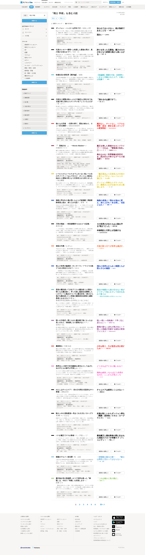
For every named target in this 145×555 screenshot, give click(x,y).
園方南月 (107, 158)
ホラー (27, 60)
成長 (84, 240)
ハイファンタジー (62, 284)
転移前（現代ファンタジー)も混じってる (68, 92)
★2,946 (59, 377)
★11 (58, 61)
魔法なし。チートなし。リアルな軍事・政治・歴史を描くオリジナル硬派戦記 (111, 126)
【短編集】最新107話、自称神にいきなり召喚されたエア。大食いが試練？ (111, 77)
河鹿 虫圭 (67, 346)
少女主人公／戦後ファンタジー (79, 166)
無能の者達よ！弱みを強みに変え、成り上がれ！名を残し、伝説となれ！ (111, 202)
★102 (58, 425)
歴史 (75, 140)
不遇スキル (64, 382)
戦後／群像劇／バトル (63, 166)
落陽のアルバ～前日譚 (64, 457)
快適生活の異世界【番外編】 (66, 75)
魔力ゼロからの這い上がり (64, 67)
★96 (58, 113)
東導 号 (84, 202)
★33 (58, 157)
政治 (79, 140)
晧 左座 (77, 457)
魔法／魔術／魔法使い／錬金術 (81, 163)
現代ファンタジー (30, 47)
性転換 (63, 339)
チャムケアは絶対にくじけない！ (111, 390)
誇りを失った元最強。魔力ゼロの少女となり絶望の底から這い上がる (111, 52)
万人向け (59, 471)
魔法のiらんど (29, 76)
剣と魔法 (85, 339)
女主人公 (82, 66)
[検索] (76, 2)
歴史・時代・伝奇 (30, 68)
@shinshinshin (103, 232)
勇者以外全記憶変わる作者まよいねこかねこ (72, 300)
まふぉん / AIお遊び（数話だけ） (79, 93)
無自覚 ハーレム (69, 384)
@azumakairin (74, 126)
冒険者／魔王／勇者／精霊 (64, 163)
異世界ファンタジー (31, 44)
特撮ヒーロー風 (65, 360)
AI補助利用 (84, 260)
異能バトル (71, 239)
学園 (63, 42)
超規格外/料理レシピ (62, 93)
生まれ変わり (70, 495)
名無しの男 (86, 28)
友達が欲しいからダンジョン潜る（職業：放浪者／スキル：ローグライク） (111, 415)
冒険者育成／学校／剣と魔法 (65, 168)
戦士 (81, 495)
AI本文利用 (60, 69)
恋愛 (26, 52)
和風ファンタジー (76, 240)
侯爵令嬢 (75, 67)
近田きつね (60, 325)
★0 (58, 255)
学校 (85, 495)
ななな (66, 415)
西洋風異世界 (60, 217)
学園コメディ (71, 449)
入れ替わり (67, 240)
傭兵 (83, 406)
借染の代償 (60, 246)
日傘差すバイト (62, 148)
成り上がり (60, 218)
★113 (58, 189)
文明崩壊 (81, 282)
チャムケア (60, 407)
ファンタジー (77, 193)
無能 (72, 217)
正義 (61, 451)
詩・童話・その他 (30, 73)
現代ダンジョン (61, 428)
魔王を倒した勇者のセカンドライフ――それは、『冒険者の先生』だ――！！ (111, 148)
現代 (58, 382)
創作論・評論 (29, 70)
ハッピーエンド (77, 313)
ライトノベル (78, 42)
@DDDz (107, 34)
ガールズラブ (81, 428)
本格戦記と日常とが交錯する (109, 230)
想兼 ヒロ (59, 483)
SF (25, 50)
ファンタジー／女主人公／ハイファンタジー (69, 162)
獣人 (78, 406)
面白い (99, 35)
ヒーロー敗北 (60, 472)
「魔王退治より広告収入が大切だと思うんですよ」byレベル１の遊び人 (111, 176)
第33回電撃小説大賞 (62, 260)
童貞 (78, 471)
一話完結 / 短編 (61, 90)
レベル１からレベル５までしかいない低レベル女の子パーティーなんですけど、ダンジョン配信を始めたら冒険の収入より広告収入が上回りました (74, 176)
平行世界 (59, 240)
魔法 (71, 218)
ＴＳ (58, 339)
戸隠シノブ (83, 435)
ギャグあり (70, 340)
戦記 (58, 140)
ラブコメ (27, 55)
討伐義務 (80, 382)
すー (80, 368)
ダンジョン (70, 42)
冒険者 (68, 217)
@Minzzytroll (112, 331)
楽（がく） (62, 104)
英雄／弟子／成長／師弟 (81, 165)
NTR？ (73, 118)
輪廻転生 (70, 284)
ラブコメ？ (60, 118)
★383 (58, 84)
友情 (65, 451)
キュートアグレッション (72, 472)
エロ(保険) (60, 384)
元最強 (88, 66)
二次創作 (27, 78)
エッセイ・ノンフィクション (34, 65)
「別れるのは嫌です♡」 (107, 99)
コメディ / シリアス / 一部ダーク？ (76, 90)
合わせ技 (78, 217)
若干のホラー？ (86, 118)
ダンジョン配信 (68, 193)
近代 (62, 140)
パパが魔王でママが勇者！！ (66, 435)
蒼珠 (80, 75)
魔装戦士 (59, 346)
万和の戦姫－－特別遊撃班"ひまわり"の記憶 (72, 224)
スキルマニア (72, 382)
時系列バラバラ (77, 89)
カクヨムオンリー (62, 44)
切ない (77, 284)
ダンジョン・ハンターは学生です (68, 28)
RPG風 (59, 340)
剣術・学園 (83, 67)
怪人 (74, 406)
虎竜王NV (65, 392)
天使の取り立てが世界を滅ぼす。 (111, 246)
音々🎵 (110, 187)
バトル (66, 218)
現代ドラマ (28, 57)
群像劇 (84, 140)
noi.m (77, 268)
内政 (66, 140)
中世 (82, 471)
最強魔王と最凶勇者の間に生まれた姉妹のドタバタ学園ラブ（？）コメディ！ (111, 438)
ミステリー (28, 63)
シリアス (70, 282)
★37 (58, 334)
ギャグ (65, 194)
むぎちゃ (69, 246)
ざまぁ (68, 314)
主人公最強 (60, 429)
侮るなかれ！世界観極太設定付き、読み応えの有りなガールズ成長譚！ (111, 156)
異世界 (84, 193)
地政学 (89, 140)
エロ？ (78, 118)
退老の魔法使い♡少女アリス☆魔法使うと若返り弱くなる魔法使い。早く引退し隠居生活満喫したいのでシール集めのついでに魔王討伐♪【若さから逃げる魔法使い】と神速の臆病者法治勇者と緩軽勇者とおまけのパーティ (74, 294)
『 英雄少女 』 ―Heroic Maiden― (71, 146)
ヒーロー (88, 406)
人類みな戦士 (79, 384)
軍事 (71, 140)
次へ (102, 504)
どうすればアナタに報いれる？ (110, 366)
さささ (101, 377)
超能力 (59, 42)
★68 (58, 212)
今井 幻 (75, 52)
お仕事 (71, 194)
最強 (84, 313)
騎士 (74, 471)
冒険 (63, 340)
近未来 (73, 360)
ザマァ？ (67, 118)
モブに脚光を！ (66, 89)
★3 (58, 135)
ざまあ (84, 217)
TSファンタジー (61, 66)
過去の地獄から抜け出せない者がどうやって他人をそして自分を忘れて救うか (111, 292)
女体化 (68, 339)
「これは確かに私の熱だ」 (108, 478)
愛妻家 (59, 89)
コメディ (59, 194)
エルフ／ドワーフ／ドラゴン (65, 165)
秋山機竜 (61, 180)
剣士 (77, 495)
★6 (58, 277)
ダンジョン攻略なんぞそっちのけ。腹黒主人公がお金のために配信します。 (111, 185)
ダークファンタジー (72, 66)
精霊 (65, 282)
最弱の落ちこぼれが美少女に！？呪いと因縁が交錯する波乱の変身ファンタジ (111, 329)
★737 (58, 37)
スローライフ (60, 314)
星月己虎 (59, 226)
